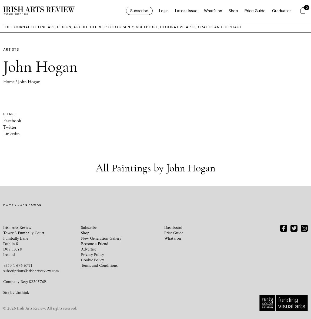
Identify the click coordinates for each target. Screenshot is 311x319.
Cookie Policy (92, 260)
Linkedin (11, 133)
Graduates (282, 10)
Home (9, 81)
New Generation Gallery (101, 238)
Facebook (12, 120)
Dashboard (173, 227)
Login (164, 10)
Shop (233, 10)
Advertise (88, 249)
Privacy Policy (92, 254)
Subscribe (139, 10)
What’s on (213, 10)
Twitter (9, 127)
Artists (11, 49)
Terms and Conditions (99, 265)
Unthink (22, 292)
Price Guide (255, 10)
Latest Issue (186, 10)
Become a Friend (94, 243)
